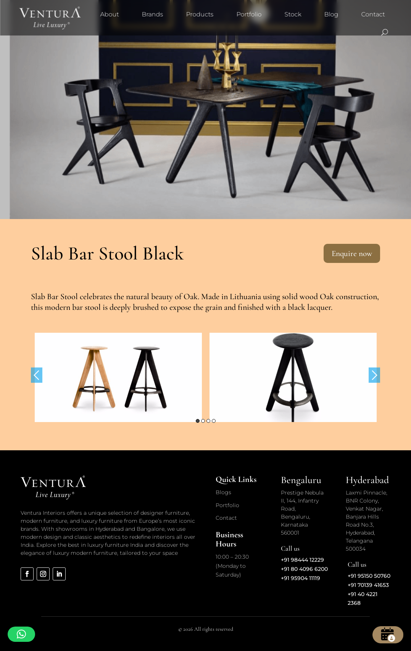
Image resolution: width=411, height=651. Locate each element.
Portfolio (248, 14)
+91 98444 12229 (302, 559)
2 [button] (203, 421)
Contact (373, 14)
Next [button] (374, 375)
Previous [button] (36, 375)
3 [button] (208, 421)
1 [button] (198, 421)
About (109, 14)
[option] (118, 377)
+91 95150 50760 (369, 575)
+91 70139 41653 (368, 585)
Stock (292, 14)
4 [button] (214, 421)
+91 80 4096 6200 (304, 569)
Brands (152, 14)
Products (199, 14)
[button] (21, 634)
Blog (331, 14)
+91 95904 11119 (300, 578)
